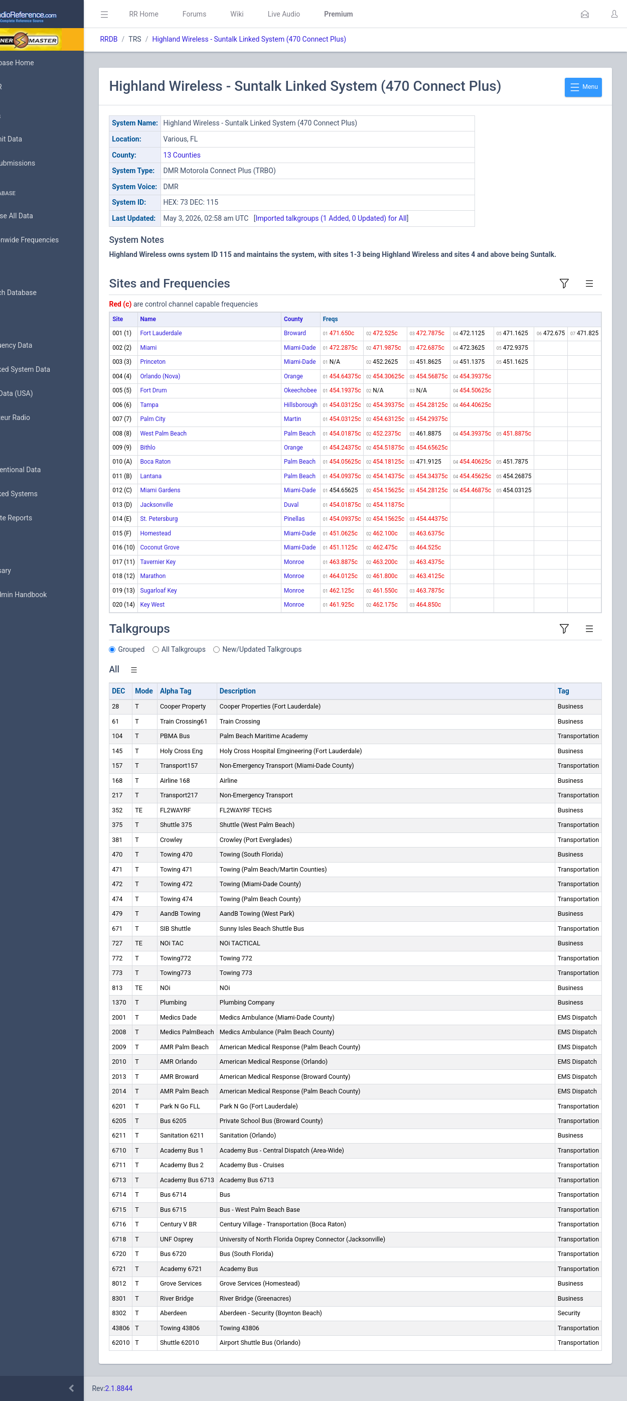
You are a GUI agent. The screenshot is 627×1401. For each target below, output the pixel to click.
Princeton (197, 361)
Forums (239, 14)
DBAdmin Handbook (45, 595)
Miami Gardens (205, 490)
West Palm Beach (208, 433)
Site (162, 319)
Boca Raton (200, 461)
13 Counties (226, 155)
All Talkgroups (228, 649)
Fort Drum (198, 390)
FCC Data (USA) (38, 393)
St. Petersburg (203, 518)
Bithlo (192, 447)
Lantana (195, 476)
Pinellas (294, 518)
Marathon (197, 576)
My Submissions (40, 163)
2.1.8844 (163, 1388)
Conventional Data (42, 470)
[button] (585, 14)
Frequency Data (38, 345)
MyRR (23, 86)
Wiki (281, 14)
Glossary (27, 571)
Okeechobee (300, 390)
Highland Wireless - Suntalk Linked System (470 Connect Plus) (294, 39)
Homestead (200, 533)
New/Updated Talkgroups (306, 649)
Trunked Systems (41, 494)
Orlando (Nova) (205, 376)
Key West (197, 604)
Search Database (40, 293)
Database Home (39, 62)
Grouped (176, 649)
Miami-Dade (300, 347)
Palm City (197, 419)
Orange (293, 376)
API (19, 619)
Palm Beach (300, 433)
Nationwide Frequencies (51, 240)
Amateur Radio (37, 417)
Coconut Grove (204, 547)
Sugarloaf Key (203, 590)
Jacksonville (201, 504)
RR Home (188, 14)
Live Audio (328, 14)
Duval (291, 504)
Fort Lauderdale (205, 333)
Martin (292, 419)
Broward (295, 333)
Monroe (294, 562)
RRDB (153, 39)
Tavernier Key (202, 562)
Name (192, 319)
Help (21, 643)
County (293, 319)
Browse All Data (38, 216)
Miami (193, 347)
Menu (583, 87)
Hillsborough (301, 404)
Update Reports (38, 518)
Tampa (194, 404)
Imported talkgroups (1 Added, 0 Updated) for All (375, 218)
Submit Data (33, 139)
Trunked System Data (47, 369)
